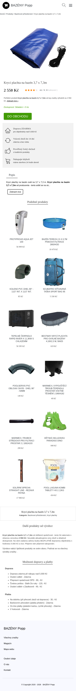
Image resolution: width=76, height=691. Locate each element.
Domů (2, 14)
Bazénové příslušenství (24, 14)
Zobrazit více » (12, 101)
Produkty (9, 14)
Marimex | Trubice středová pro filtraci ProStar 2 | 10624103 (21, 440)
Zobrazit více (15, 192)
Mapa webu (9, 649)
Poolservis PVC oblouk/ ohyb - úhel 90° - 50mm (21, 388)
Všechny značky (11, 638)
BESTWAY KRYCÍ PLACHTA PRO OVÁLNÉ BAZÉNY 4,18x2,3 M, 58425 (54, 338)
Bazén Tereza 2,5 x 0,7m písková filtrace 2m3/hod (54, 242)
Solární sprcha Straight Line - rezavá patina (21, 490)
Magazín (7, 643)
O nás (6, 664)
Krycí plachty (52, 515)
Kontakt (7, 670)
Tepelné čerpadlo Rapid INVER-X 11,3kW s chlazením (21, 338)
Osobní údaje (10, 659)
